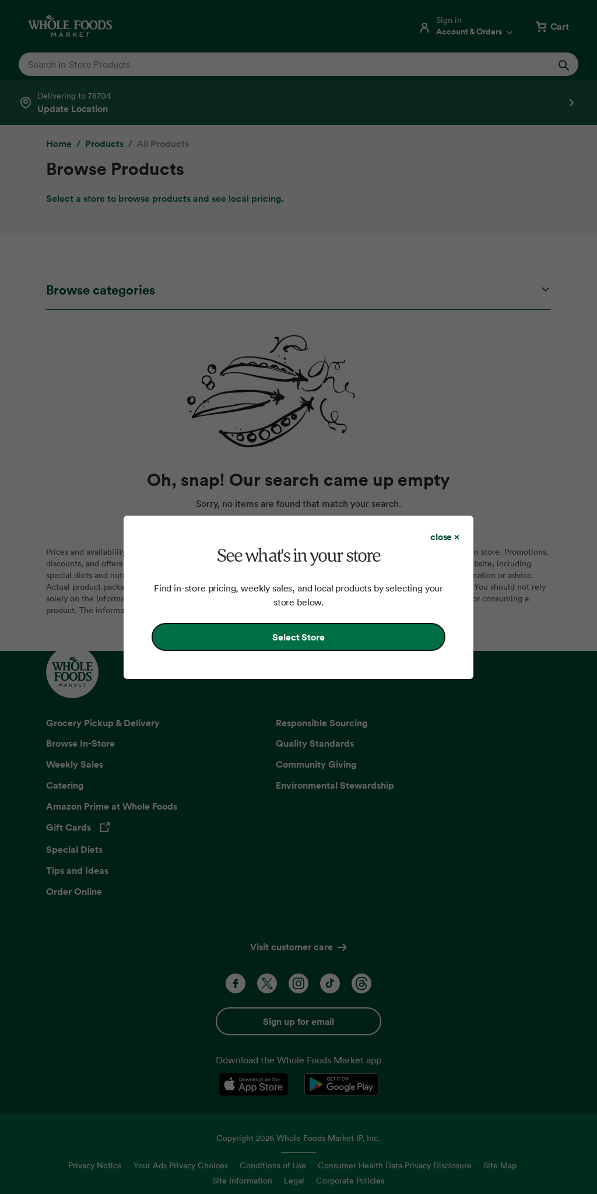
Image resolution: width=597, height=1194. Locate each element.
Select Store (298, 637)
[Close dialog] (445, 536)
